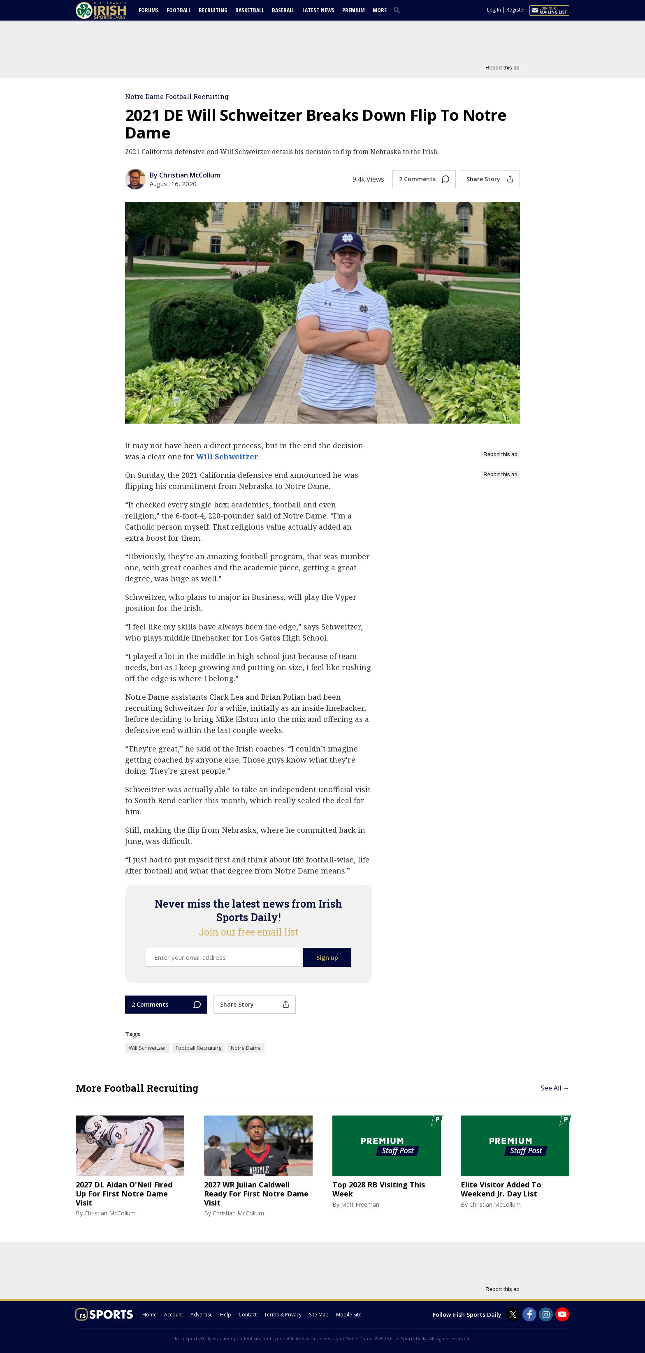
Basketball (249, 10)
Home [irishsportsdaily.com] (149, 1314)
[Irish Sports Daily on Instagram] (546, 1314)
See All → (555, 1088)
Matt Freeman (360, 1204)
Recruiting (213, 10)
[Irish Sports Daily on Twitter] (513, 1314)
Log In (494, 9)
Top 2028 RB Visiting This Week (378, 1189)
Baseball (283, 10)
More (380, 10)
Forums (149, 10)
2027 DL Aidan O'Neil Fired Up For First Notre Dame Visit (124, 1193)
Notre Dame (246, 1047)
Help (225, 1314)
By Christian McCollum (185, 175)
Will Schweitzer (227, 456)
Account (173, 1314)
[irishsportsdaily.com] (111, 10)
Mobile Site (349, 1314)
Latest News (318, 10)
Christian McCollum (110, 1213)
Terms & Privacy (283, 1314)
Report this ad (502, 68)
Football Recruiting (198, 1047)
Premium (353, 10)
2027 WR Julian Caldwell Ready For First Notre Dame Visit (256, 1193)
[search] (399, 10)
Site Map (319, 1314)
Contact (248, 1314)
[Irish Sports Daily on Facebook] (529, 1314)
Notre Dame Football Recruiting (177, 96)
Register (515, 9)
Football (179, 10)
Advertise (201, 1314)
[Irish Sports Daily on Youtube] (562, 1314)
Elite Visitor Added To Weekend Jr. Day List (501, 1189)
